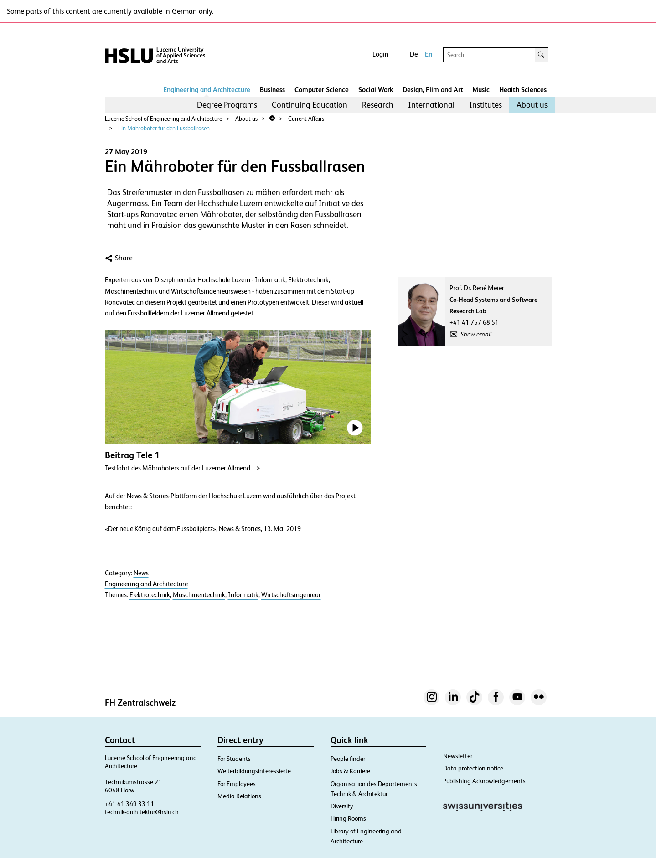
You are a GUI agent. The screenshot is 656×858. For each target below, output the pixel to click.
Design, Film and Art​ (433, 89)
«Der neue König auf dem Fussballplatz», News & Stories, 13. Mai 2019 (203, 528)
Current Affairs (306, 118)
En (428, 54)
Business (272, 89)
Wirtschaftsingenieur (291, 595)
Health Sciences (523, 89)
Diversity (342, 806)
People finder (348, 758)
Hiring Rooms (348, 818)
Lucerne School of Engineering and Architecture (163, 118)
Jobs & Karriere (350, 771)
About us (532, 104)
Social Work (375, 89)
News (141, 573)
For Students (234, 758)
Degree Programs (227, 104)
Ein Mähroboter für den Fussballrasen (164, 128)
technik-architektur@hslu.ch (142, 812)
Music (481, 89)
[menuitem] (227, 105)
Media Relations (239, 796)
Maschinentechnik (199, 595)
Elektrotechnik (149, 595)
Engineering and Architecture (206, 89)
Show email (475, 334)
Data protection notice (473, 768)
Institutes (485, 104)
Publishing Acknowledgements (484, 781)
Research (377, 104)
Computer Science (321, 89)
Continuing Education (309, 104)
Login (380, 54)
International (431, 104)
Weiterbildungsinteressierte (254, 771)
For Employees (236, 783)
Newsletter (457, 756)
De (414, 54)
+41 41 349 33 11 (129, 803)
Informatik (243, 595)
